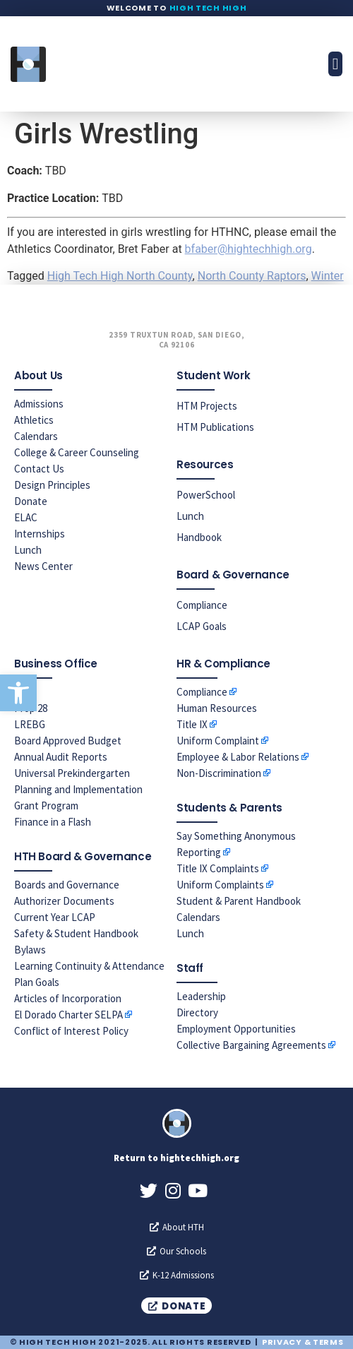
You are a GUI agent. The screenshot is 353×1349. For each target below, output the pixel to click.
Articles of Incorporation (67, 998)
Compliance (201, 605)
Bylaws (30, 949)
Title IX (192, 724)
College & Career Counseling (76, 452)
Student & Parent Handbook (238, 901)
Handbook (199, 537)
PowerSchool (205, 494)
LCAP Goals (201, 626)
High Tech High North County (120, 276)
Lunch (28, 550)
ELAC (25, 517)
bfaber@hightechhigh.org (248, 249)
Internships (39, 533)
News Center (43, 566)
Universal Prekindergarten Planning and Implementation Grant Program (78, 789)
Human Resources (216, 708)
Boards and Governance (66, 884)
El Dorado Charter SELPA (68, 1014)
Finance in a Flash (52, 821)
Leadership (201, 996)
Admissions (39, 403)
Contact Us (39, 468)
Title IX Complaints (217, 868)
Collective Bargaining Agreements (251, 1045)
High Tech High (208, 7)
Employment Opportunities (236, 1028)
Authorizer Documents (64, 901)
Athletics (34, 420)
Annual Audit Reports (60, 756)
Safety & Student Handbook (76, 933)
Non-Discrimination (218, 773)
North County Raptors (252, 276)
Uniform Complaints (220, 884)
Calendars (36, 436)
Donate (30, 501)
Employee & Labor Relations (237, 756)
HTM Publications (215, 427)
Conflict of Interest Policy (71, 1031)
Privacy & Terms (303, 1342)
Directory (197, 1012)
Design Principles (52, 485)
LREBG (29, 724)
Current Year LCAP (54, 917)
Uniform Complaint (217, 740)
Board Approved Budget (67, 740)
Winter (327, 276)
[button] (18, 692)
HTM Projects (206, 405)
